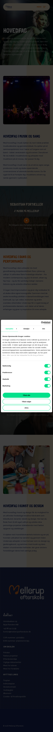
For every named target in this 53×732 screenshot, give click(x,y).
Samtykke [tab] (9, 329)
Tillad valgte (26, 401)
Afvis (27, 408)
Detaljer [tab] (26, 329)
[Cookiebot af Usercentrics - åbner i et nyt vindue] (41, 322)
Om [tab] (43, 329)
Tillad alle (26, 395)
